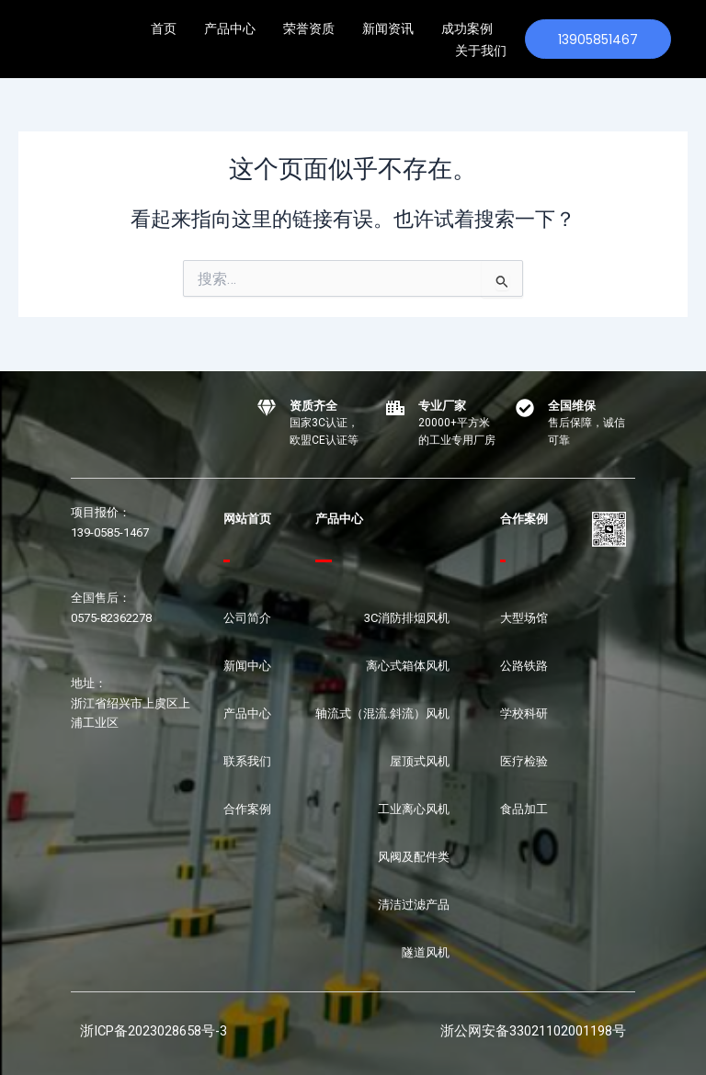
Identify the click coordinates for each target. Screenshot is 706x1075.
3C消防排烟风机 (407, 618)
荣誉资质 (309, 28)
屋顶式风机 (420, 761)
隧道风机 (426, 952)
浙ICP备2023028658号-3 (153, 1031)
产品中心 (230, 28)
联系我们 (247, 761)
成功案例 (467, 28)
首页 (163, 28)
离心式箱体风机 (408, 666)
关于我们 (481, 50)
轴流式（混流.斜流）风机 (382, 713)
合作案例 (247, 809)
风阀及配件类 (414, 857)
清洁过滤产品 (414, 904)
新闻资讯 (388, 28)
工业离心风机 (414, 809)
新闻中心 (247, 666)
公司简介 (247, 618)
